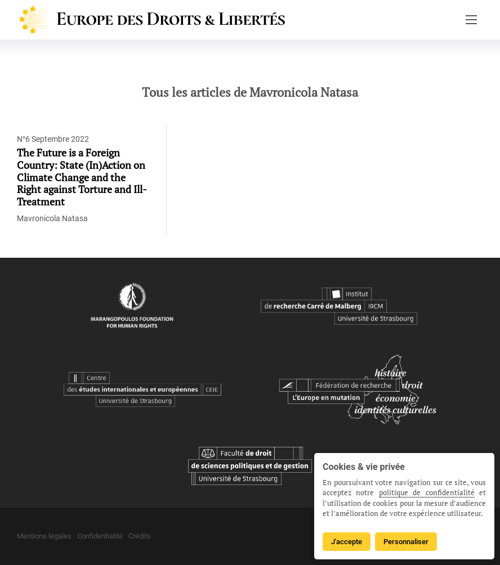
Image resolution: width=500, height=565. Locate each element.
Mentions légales (44, 536)
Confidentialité (100, 536)
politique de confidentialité (427, 492)
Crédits (139, 536)
